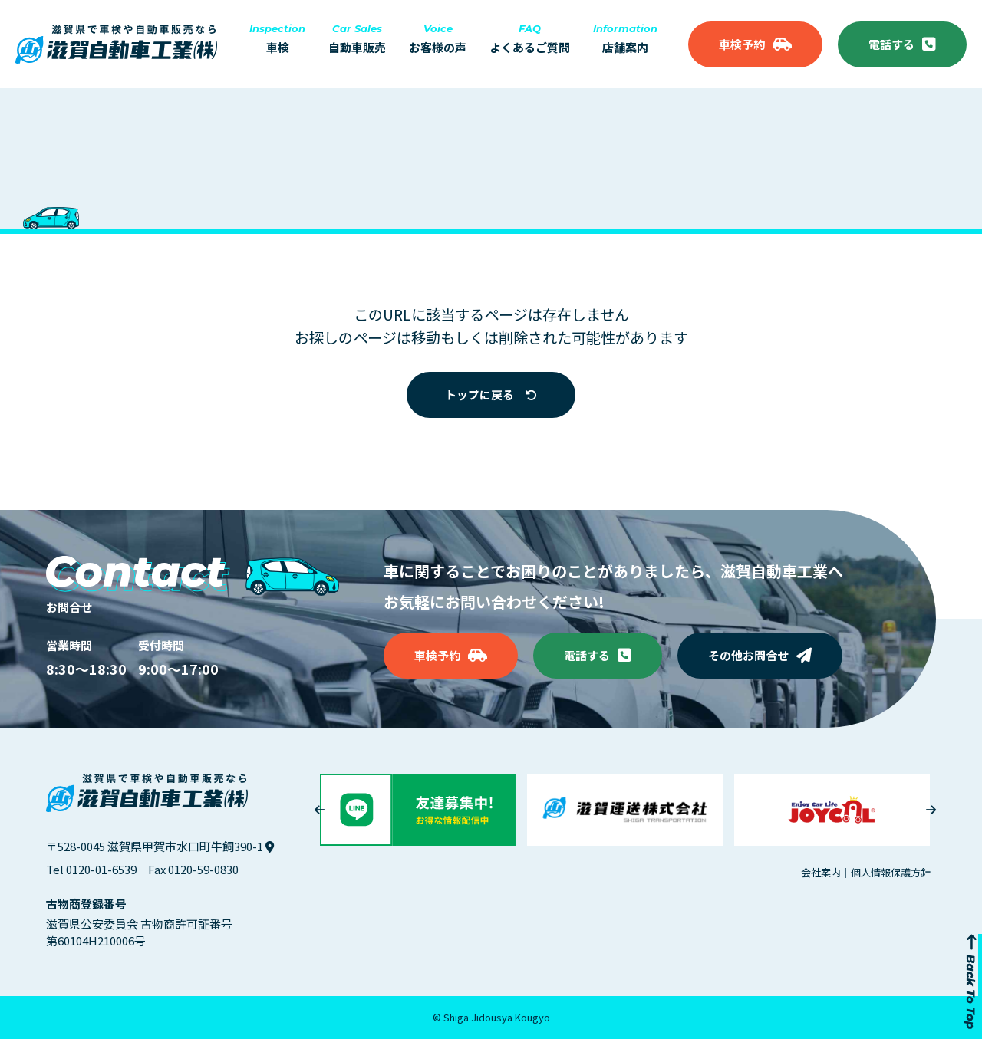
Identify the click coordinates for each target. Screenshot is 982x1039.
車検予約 (755, 44)
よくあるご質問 (529, 38)
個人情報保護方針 (891, 872)
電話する (902, 44)
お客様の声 (437, 38)
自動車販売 (357, 38)
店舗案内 (625, 38)
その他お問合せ (760, 655)
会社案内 (821, 872)
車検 (277, 38)
